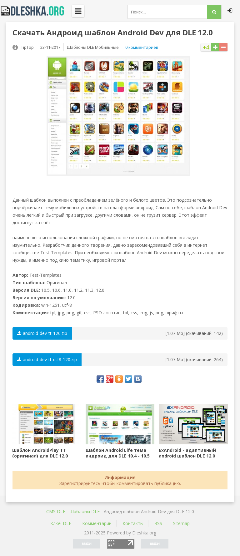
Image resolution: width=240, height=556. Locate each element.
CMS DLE (55, 511)
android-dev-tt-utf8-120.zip (47, 359)
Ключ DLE (60, 523)
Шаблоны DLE (84, 511)
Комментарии (97, 523)
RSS (158, 523)
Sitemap (181, 523)
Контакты (132, 523)
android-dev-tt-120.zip (42, 333)
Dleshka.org (36, 11)
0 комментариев (141, 47)
